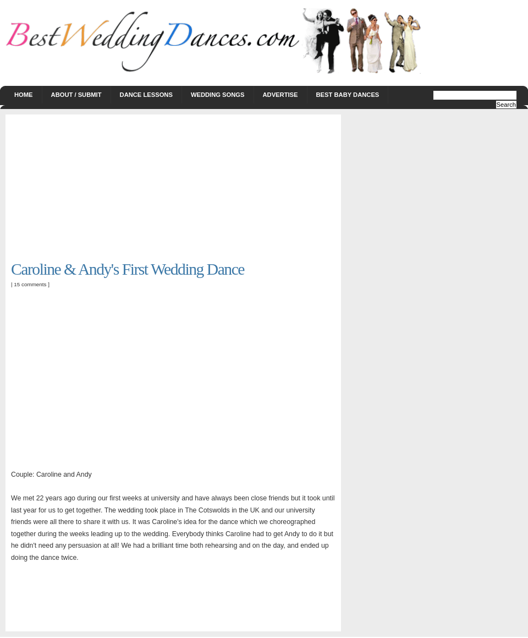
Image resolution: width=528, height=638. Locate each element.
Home (23, 94)
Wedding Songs (218, 94)
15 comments (30, 284)
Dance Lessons (146, 94)
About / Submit (76, 94)
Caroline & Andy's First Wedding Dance (127, 269)
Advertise (280, 94)
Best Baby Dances (348, 94)
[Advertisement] (93, 189)
